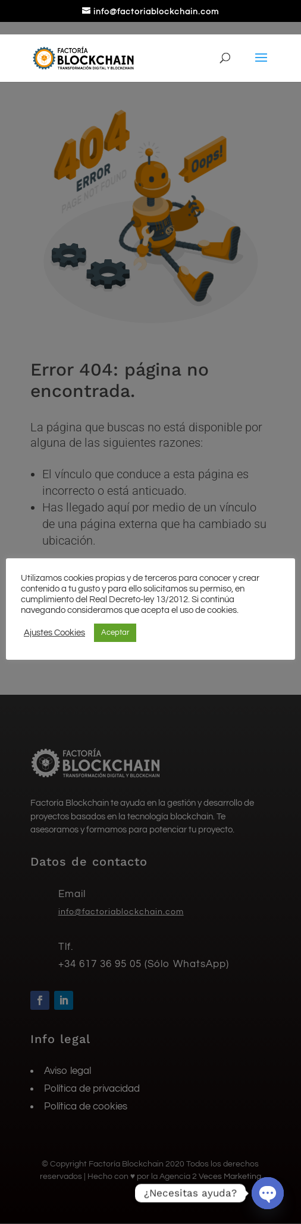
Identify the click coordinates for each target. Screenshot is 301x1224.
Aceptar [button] (115, 632)
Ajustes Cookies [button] (54, 632)
